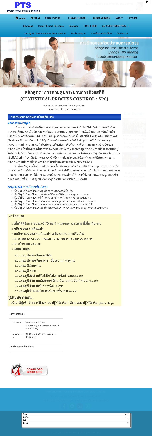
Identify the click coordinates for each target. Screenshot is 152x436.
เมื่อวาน (25, 423)
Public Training (54, 18)
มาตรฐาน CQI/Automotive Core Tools (45, 33)
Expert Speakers (101, 18)
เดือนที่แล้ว (26, 417)
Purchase (74, 26)
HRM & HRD (90, 26)
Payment (132, 18)
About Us (35, 18)
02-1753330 (60, 396)
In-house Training (78, 18)
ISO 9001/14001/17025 (115, 26)
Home (20, 18)
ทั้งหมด (25, 414)
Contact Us (122, 33)
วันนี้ (24, 420)
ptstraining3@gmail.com (62, 400)
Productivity (78, 33)
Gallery (119, 18)
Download (28, 26)
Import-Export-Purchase (51, 26)
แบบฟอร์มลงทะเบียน (101, 33)
